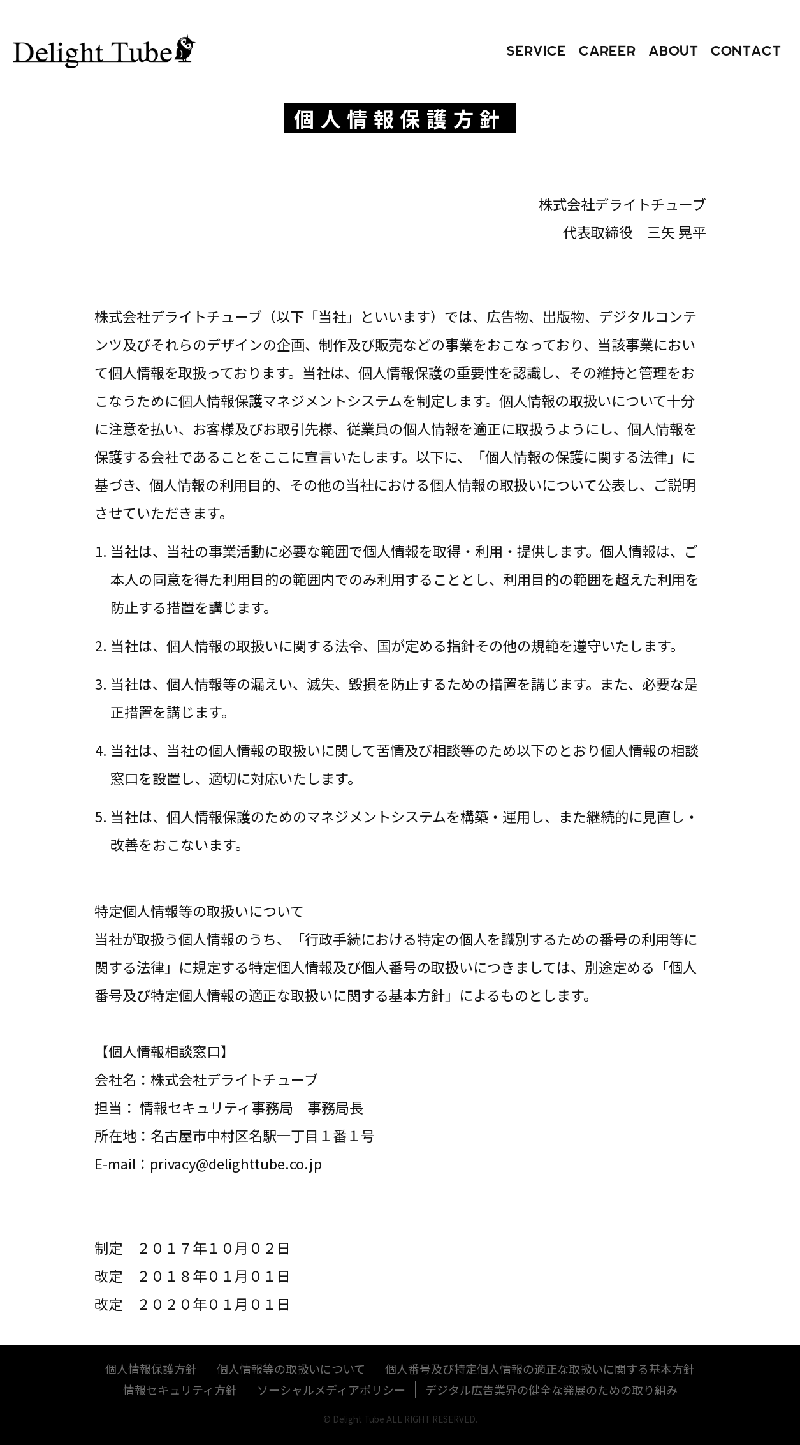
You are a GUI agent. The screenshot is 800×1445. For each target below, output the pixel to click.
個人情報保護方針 (151, 1368)
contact (746, 51)
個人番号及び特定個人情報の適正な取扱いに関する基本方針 (540, 1368)
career (607, 51)
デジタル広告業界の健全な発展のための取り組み (551, 1389)
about (673, 51)
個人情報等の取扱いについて (291, 1368)
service (536, 51)
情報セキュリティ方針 (180, 1389)
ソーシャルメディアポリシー (331, 1389)
